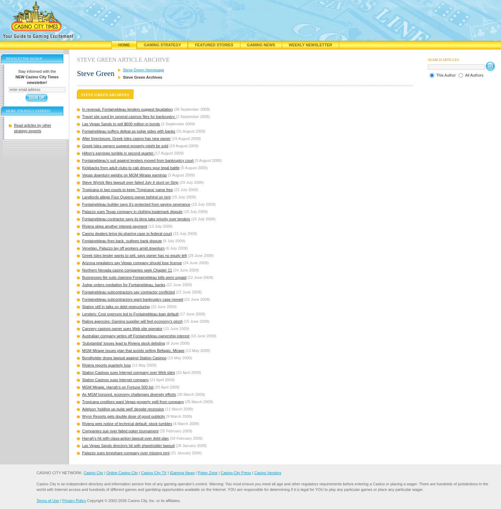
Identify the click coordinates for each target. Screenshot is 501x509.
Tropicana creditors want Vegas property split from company (133, 402)
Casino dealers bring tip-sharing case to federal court (127, 234)
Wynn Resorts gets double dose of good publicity (123, 416)
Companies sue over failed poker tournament (120, 431)
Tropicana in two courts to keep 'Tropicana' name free (127, 190)
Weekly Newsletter (310, 45)
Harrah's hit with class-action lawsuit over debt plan (125, 438)
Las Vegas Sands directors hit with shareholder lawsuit (128, 446)
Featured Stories (214, 45)
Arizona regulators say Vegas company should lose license (132, 263)
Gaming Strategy (162, 45)
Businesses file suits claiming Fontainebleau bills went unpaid (134, 277)
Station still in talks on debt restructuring (116, 307)
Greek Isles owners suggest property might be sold (125, 146)
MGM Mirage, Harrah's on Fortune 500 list (117, 387)
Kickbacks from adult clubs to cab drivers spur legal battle (131, 168)
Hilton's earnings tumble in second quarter (118, 153)
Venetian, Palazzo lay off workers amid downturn (123, 248)
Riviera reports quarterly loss (106, 365)
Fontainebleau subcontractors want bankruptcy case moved (132, 299)
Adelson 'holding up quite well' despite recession (123, 409)
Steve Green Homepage (143, 70)
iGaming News (182, 473)
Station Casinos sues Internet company (115, 380)
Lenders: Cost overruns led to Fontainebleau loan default (130, 314)
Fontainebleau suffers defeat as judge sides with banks (128, 131)
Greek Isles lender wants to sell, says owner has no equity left (134, 255)
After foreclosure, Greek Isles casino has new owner (126, 138)
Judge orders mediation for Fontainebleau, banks (123, 285)
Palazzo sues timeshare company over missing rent (125, 453)
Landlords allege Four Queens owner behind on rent (126, 197)
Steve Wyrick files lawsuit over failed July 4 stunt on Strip (130, 182)
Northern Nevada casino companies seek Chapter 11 (127, 270)
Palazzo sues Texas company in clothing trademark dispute (132, 212)
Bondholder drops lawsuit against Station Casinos (124, 358)
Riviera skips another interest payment (114, 226)
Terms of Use (48, 501)
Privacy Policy (74, 501)
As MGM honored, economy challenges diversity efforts (129, 394)
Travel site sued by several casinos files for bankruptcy (129, 117)
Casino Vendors (267, 473)
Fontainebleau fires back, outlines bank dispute (122, 241)
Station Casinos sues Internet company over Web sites (128, 372)
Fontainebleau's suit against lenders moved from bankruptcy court (138, 160)
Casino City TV (154, 473)
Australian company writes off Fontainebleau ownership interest (136, 336)
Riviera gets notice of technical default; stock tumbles (127, 424)
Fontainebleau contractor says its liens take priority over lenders (136, 219)
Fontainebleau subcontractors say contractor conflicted (128, 292)
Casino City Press (236, 473)
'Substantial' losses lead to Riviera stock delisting (123, 343)
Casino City (93, 473)
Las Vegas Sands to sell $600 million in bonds (121, 124)
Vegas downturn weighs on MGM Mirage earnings (124, 175)
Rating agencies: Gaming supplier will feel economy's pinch (132, 321)
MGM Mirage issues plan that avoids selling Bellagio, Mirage (133, 351)
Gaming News (261, 45)
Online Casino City (122, 473)
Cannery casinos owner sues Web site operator (122, 329)
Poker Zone (207, 473)
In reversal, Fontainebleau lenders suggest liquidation (127, 109)
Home (124, 45)
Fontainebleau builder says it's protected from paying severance (136, 204)
